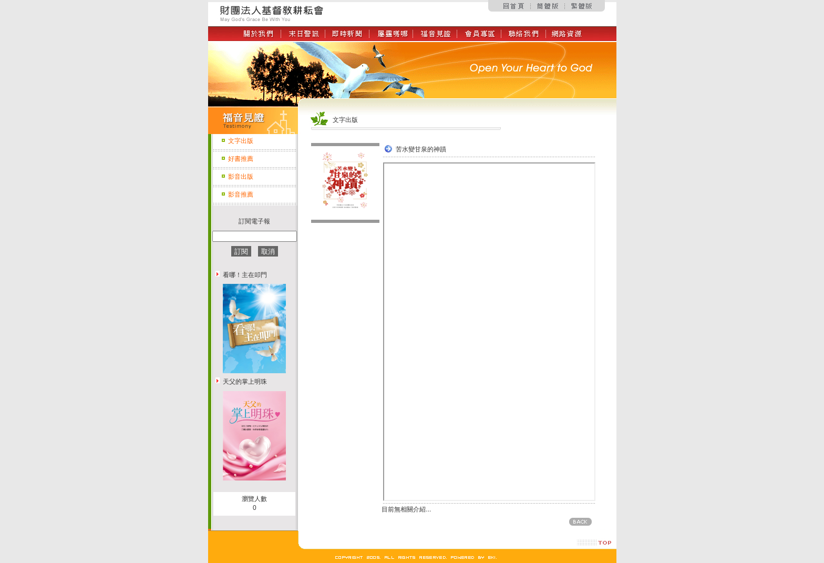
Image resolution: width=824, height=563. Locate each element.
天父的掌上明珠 (245, 381)
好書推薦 (240, 158)
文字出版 (240, 141)
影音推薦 (240, 194)
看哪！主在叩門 (245, 275)
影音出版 (240, 176)
